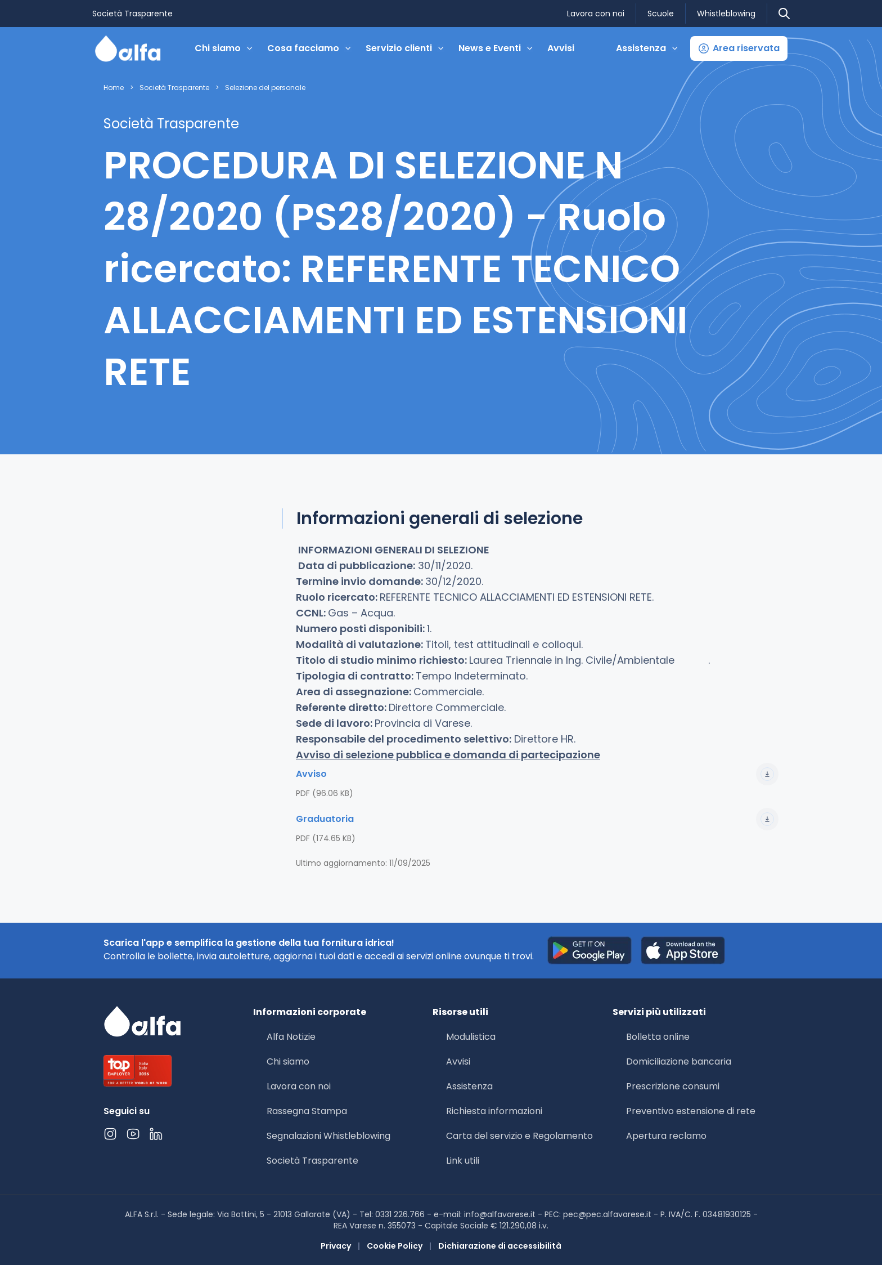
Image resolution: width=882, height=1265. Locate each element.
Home (114, 87)
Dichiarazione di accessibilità (499, 1245)
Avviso (537, 774)
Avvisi (560, 48)
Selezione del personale (265, 87)
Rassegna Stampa (307, 1111)
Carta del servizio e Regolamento (519, 1135)
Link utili (462, 1160)
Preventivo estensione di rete (690, 1111)
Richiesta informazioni (494, 1111)
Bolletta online (658, 1036)
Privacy (336, 1245)
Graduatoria (537, 819)
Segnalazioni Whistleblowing (328, 1135)
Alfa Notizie (291, 1036)
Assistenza (469, 1086)
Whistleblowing (726, 13)
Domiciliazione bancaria (678, 1061)
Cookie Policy (394, 1245)
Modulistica (471, 1036)
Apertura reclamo (666, 1135)
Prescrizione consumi (672, 1086)
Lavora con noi (595, 13)
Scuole (660, 13)
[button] (739, 48)
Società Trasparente (132, 13)
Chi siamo (288, 1061)
